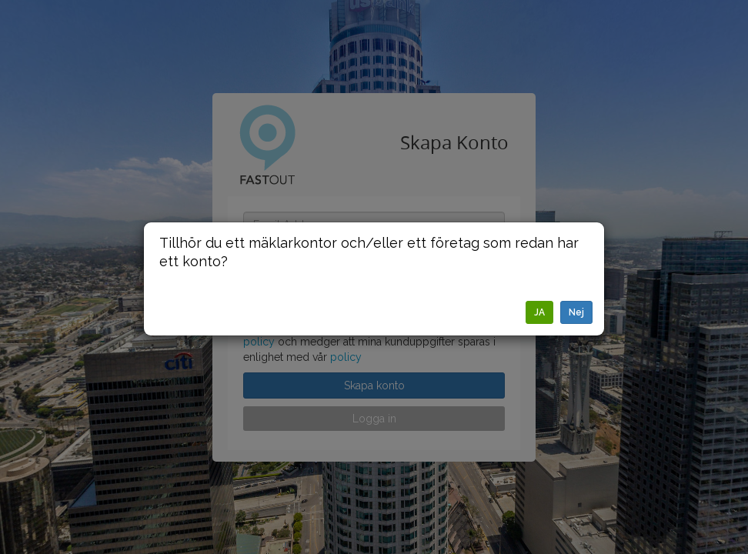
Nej (576, 312)
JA (539, 312)
